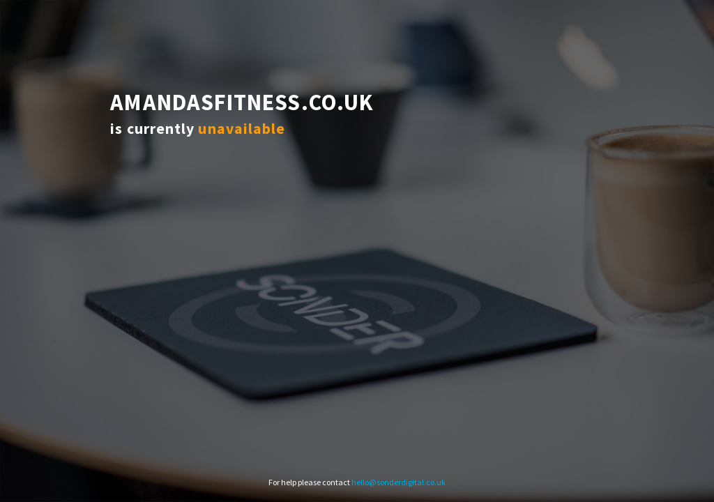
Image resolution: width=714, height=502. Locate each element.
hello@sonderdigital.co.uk (398, 482)
